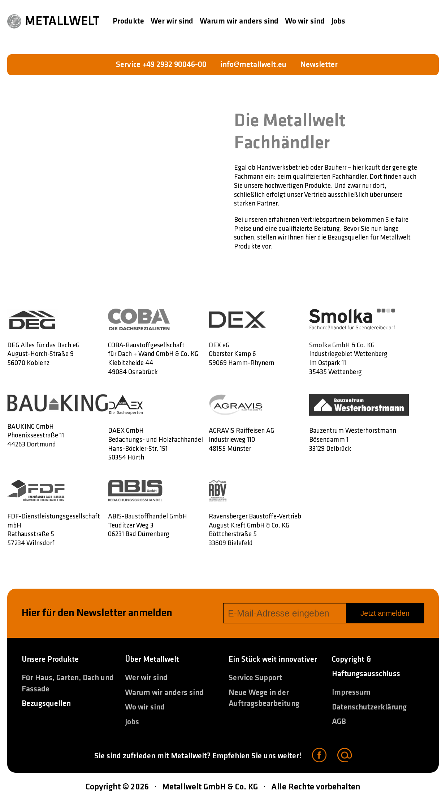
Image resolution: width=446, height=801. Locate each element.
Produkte (128, 21)
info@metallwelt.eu (253, 64)
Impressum (351, 692)
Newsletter (319, 64)
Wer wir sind (172, 21)
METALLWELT (53, 21)
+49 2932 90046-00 (174, 64)
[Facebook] (319, 756)
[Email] (344, 756)
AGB (339, 721)
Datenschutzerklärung (369, 707)
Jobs (338, 21)
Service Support (255, 678)
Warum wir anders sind (239, 21)
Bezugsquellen (46, 703)
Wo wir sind (305, 21)
